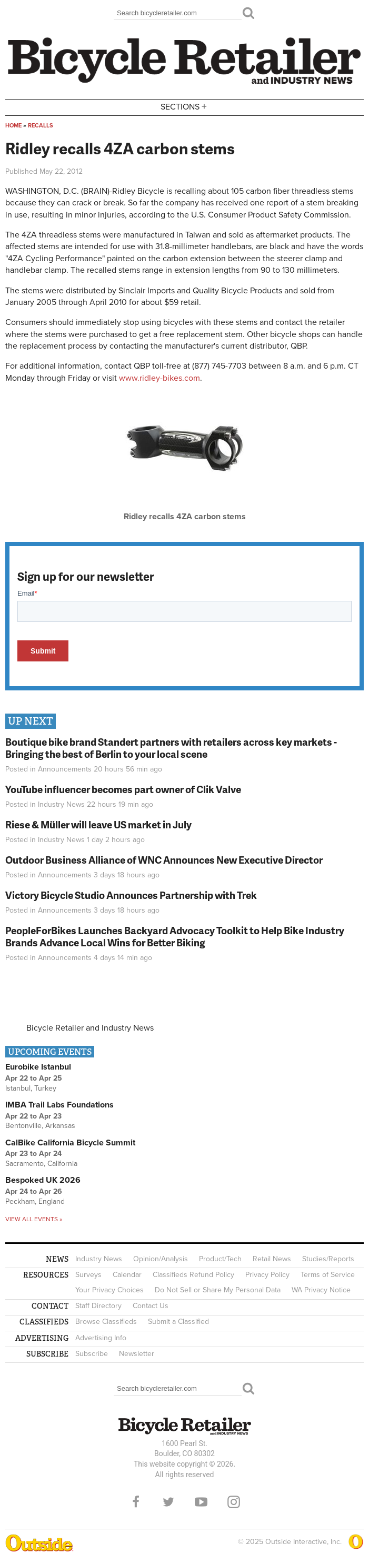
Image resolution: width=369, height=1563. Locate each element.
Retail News (272, 1258)
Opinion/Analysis (160, 1258)
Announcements (65, 769)
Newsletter (136, 1353)
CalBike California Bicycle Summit (70, 1142)
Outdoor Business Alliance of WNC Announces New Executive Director (164, 860)
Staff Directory (98, 1305)
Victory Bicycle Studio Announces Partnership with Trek (131, 895)
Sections (185, 106)
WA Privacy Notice (321, 1289)
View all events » (33, 1219)
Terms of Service (328, 1274)
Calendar (127, 1274)
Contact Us (150, 1305)
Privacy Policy (267, 1274)
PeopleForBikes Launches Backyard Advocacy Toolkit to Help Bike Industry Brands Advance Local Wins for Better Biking (174, 936)
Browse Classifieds (106, 1321)
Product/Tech (220, 1258)
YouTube (201, 1502)
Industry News (61, 804)
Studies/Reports (328, 1258)
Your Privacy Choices (109, 1289)
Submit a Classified (178, 1321)
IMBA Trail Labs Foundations (59, 1105)
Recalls (40, 125)
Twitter (168, 1502)
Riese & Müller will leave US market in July (98, 824)
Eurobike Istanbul (38, 1067)
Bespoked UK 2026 (43, 1180)
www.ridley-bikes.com (159, 378)
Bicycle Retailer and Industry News (90, 1028)
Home (13, 125)
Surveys (88, 1274)
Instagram (233, 1502)
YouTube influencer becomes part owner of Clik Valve (123, 789)
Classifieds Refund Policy (193, 1274)
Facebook (135, 1502)
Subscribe (91, 1353)
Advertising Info (100, 1337)
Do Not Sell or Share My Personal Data (218, 1289)
